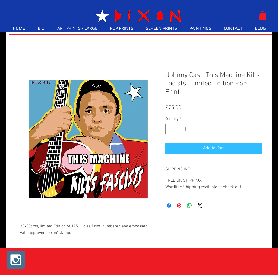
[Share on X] (200, 205)
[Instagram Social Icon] (16, 260)
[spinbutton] (178, 129)
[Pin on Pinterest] (179, 205)
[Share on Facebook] (169, 205)
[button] (262, 15)
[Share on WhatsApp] (189, 205)
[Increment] (186, 129)
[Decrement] (169, 129)
